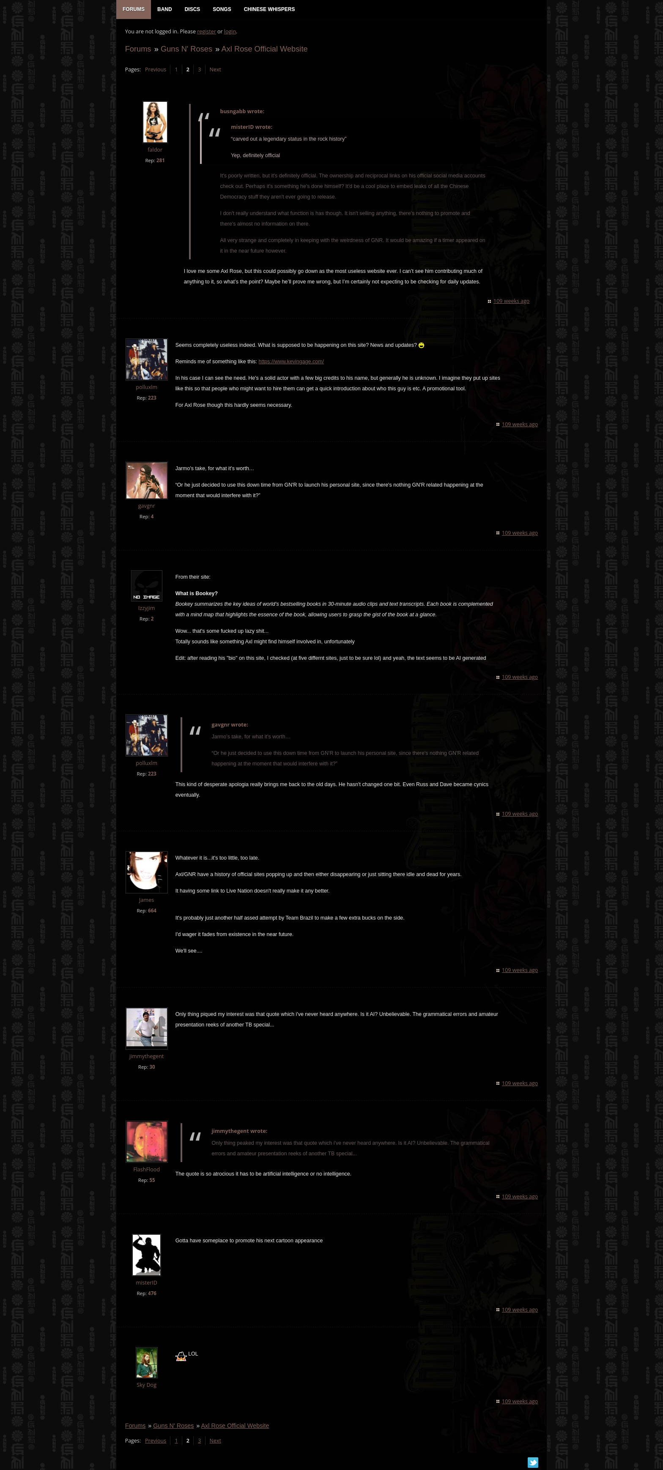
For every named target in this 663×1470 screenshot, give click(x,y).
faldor (155, 150)
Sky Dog (146, 1385)
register (206, 31)
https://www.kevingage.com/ (291, 362)
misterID (146, 1283)
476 (152, 1293)
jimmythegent (146, 1056)
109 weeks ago (512, 301)
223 (152, 398)
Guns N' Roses (186, 49)
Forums (138, 49)
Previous (155, 70)
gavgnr (146, 506)
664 (152, 911)
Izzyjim (146, 608)
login (230, 31)
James (146, 900)
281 (160, 161)
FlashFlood (146, 1169)
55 (152, 1180)
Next (215, 70)
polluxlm (146, 388)
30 (152, 1067)
